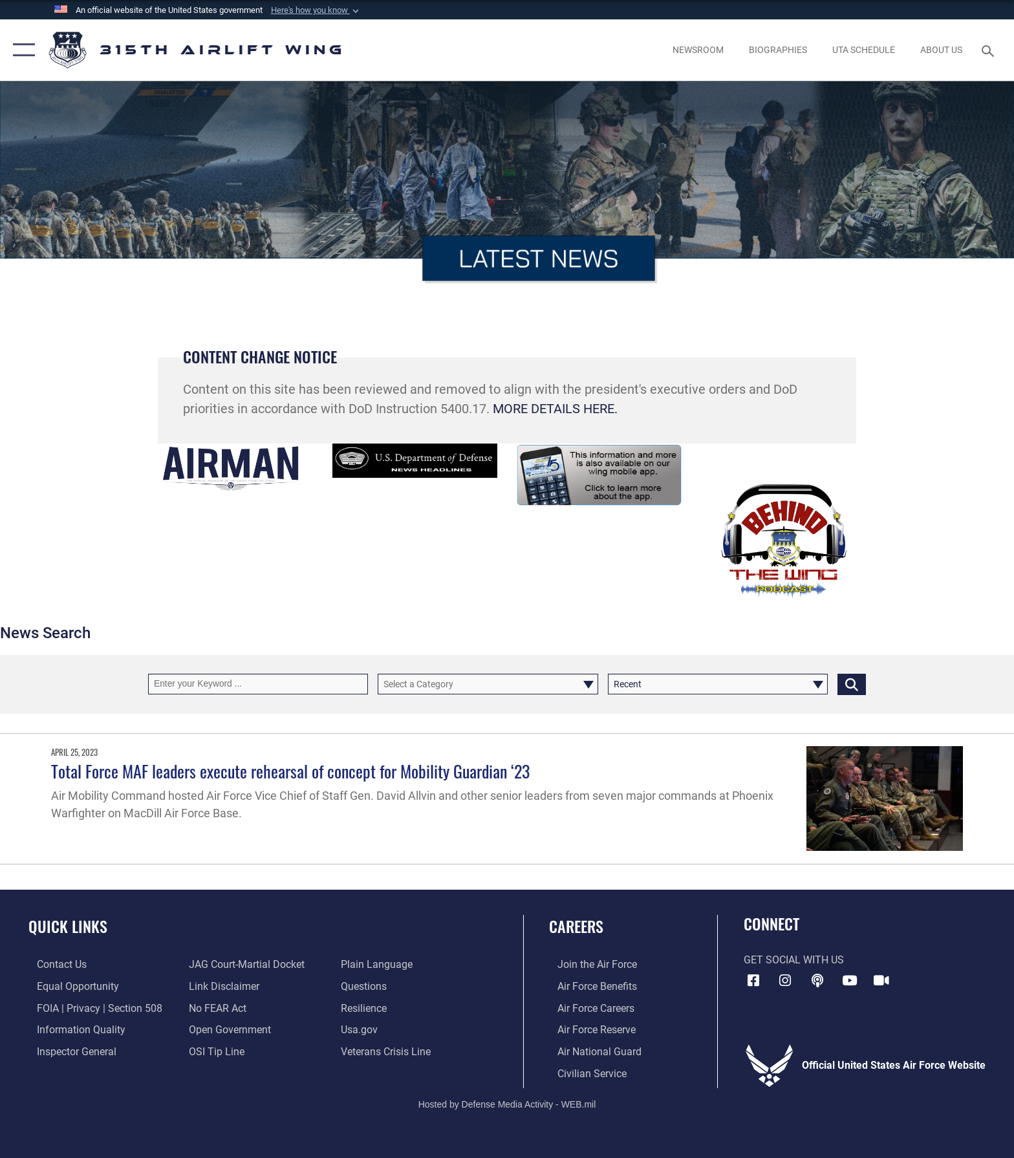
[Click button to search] (851, 684)
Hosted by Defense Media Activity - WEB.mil (507, 1103)
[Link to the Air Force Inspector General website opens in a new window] (68, 1051)
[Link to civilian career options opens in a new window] (583, 1072)
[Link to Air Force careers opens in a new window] (587, 1008)
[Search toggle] (989, 50)
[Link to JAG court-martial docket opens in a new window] (244, 964)
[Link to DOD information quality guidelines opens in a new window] (72, 1029)
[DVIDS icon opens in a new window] (881, 981)
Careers (576, 926)
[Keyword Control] (258, 684)
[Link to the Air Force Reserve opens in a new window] (588, 1029)
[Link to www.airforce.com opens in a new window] (589, 964)
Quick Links (67, 926)
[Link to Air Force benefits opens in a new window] (589, 986)
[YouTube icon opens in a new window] (849, 981)
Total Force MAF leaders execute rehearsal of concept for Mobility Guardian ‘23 (290, 771)
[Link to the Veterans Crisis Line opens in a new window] (388, 1051)
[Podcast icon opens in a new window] (817, 981)
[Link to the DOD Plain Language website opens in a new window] (379, 964)
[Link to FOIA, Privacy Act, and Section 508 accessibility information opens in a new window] (91, 1008)
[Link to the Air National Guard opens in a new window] (591, 1051)
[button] (316, 10)
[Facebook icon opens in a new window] (753, 981)
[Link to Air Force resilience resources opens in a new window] (366, 1008)
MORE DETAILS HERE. (555, 409)
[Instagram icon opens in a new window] (785, 981)
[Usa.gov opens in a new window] (361, 1029)
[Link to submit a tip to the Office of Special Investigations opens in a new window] (214, 1051)
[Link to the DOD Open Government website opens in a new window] (227, 1029)
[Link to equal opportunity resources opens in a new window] (69, 986)
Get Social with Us (794, 960)
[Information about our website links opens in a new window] (221, 986)
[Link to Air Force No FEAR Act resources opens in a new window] (215, 1008)
